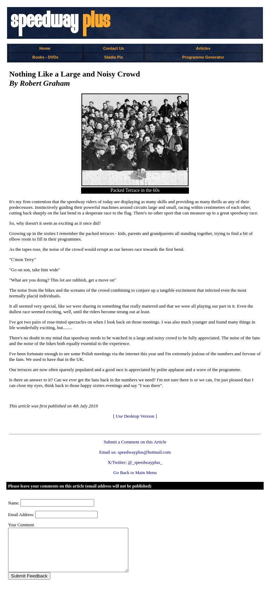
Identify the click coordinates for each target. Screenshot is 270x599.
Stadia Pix (113, 57)
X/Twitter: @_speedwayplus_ (135, 462)
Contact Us (113, 48)
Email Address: (21, 514)
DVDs (53, 57)
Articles (203, 48)
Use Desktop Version (135, 416)
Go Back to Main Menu (135, 472)
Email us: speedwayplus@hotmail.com (135, 452)
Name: (13, 503)
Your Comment (21, 524)
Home (44, 48)
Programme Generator (203, 57)
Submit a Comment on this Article (135, 441)
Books (38, 57)
